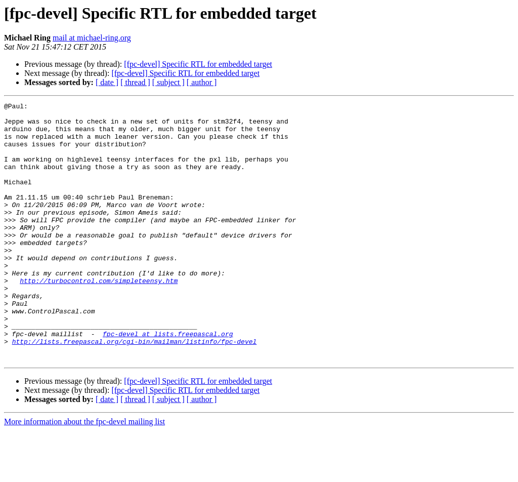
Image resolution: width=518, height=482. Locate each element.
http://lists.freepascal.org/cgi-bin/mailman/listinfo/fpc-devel (134, 389)
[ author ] (202, 82)
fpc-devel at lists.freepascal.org (168, 380)
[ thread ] (135, 82)
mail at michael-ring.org (92, 37)
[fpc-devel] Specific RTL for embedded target (198, 64)
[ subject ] (168, 82)
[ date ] (107, 82)
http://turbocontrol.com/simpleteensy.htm (99, 317)
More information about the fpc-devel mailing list (84, 473)
